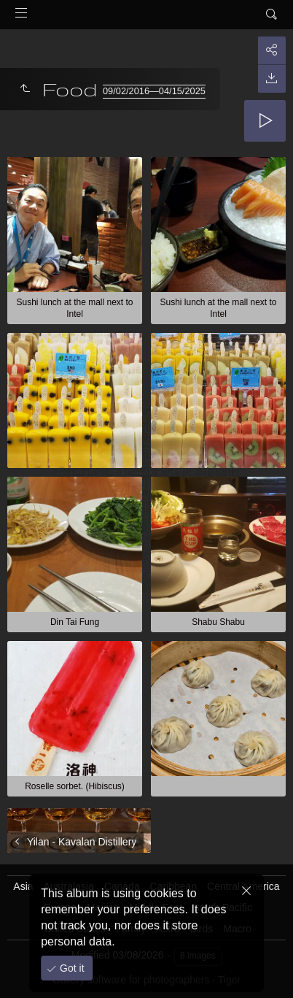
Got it (70, 968)
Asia (23, 886)
